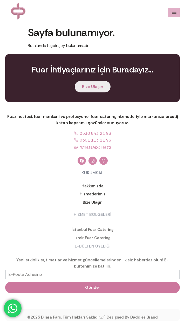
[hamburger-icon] (174, 12)
